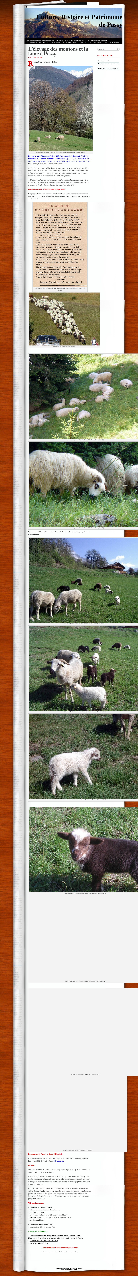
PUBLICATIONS (78, 42)
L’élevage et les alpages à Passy (41, 1224)
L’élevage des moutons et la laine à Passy (45, 1210)
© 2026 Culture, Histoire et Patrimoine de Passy (69, 1268)
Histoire (46, 42)
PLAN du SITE (114, 42)
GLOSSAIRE (97, 42)
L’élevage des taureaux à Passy (41, 1207)
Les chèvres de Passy (37, 1212)
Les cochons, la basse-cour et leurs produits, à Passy (48, 1215)
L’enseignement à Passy (39, 1243)
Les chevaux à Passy (37, 1220)
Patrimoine (56, 42)
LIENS (106, 42)
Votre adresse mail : (104, 61)
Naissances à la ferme (37, 1217)
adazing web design (71, 1269)
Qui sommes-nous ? (34, 42)
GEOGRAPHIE (66, 42)
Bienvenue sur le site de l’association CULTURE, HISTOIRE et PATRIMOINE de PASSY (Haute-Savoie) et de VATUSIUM (67, 40)
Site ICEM (71, 185)
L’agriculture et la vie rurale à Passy (43, 1227)
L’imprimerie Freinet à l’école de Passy (44, 1241)
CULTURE (88, 42)
